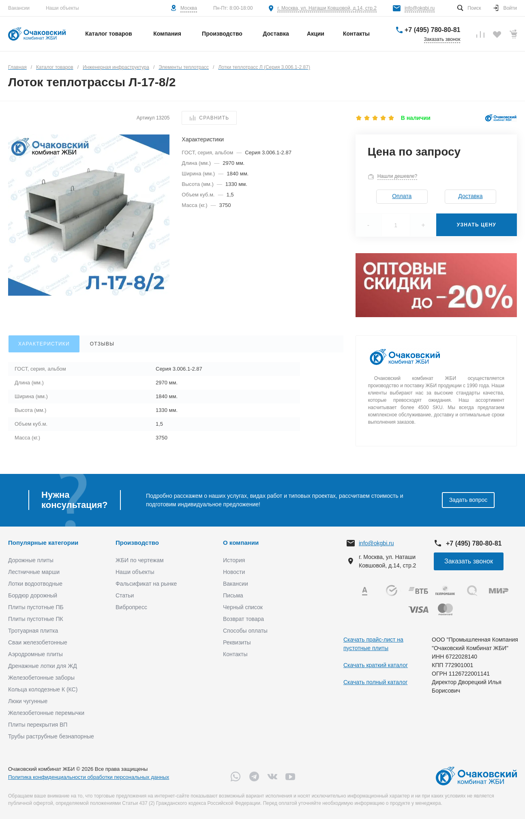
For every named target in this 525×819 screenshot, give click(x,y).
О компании (241, 542)
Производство (137, 542)
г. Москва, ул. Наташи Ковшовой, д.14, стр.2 (327, 8)
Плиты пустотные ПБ (36, 607)
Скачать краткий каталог (375, 665)
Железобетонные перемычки (46, 713)
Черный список (243, 607)
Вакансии (19, 8)
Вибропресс (131, 607)
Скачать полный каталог (375, 682)
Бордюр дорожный (32, 595)
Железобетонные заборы (41, 677)
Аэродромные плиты (35, 654)
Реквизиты (237, 642)
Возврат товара (243, 619)
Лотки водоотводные (35, 583)
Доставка (470, 196)
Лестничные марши (34, 572)
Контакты (235, 654)
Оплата (401, 196)
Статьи (125, 595)
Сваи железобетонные (37, 642)
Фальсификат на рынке (146, 583)
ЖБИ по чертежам (140, 560)
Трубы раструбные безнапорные (51, 736)
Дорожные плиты (31, 560)
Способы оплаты (245, 630)
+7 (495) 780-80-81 (432, 29)
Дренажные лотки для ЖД (42, 666)
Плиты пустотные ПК (35, 619)
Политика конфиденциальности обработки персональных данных (88, 777)
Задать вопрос (468, 500)
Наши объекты (62, 8)
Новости (234, 572)
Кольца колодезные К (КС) (42, 689)
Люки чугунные (27, 701)
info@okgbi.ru (420, 8)
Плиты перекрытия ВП (37, 724)
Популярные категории (43, 542)
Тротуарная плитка (33, 630)
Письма (233, 595)
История (234, 560)
